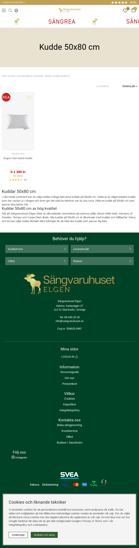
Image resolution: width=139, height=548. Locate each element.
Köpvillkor (69, 404)
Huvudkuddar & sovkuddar (30, 76)
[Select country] (15, 10)
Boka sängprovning (69, 425)
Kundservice (15, 248)
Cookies (69, 398)
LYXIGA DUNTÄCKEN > (13, 2)
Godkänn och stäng (44, 535)
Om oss (69, 378)
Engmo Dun (18, 154)
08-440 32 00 (72, 317)
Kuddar (11, 76)
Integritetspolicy (70, 410)
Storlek (48, 76)
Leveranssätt (81, 248)
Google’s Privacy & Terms (86, 520)
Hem (4, 76)
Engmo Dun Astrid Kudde (18, 158)
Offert (11, 261)
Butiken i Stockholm (69, 442)
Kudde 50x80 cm (61, 76)
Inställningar (18, 535)
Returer (77, 261)
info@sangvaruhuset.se (70, 321)
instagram (19, 457)
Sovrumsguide (69, 372)
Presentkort (69, 383)
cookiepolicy (40, 524)
